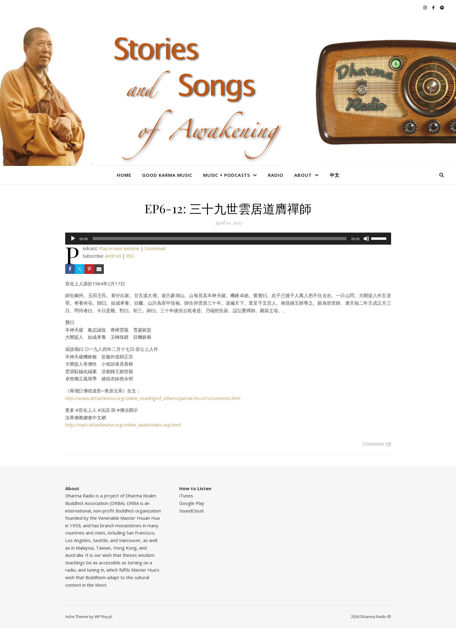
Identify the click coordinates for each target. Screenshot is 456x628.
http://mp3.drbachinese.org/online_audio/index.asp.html (123, 425)
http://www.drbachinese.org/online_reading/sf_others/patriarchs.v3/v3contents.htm (152, 398)
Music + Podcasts (226, 175)
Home (124, 175)
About (303, 175)
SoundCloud (191, 511)
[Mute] (366, 239)
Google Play (191, 503)
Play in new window (119, 248)
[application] (228, 239)
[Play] (73, 239)
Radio (275, 175)
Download (155, 248)
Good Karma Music (167, 175)
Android (113, 256)
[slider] (219, 238)
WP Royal (103, 616)
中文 (335, 175)
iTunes (186, 496)
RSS (130, 256)
